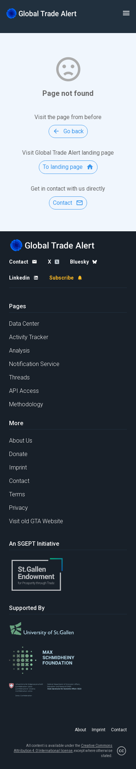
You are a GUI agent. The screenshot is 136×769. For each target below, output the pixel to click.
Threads (19, 377)
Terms (17, 494)
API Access (24, 390)
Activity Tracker (28, 337)
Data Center (24, 323)
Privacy (18, 507)
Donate (18, 454)
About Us (20, 440)
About (80, 729)
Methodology (26, 404)
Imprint (18, 467)
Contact (19, 480)
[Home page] (41, 13)
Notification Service (34, 364)
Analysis (19, 350)
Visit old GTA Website (36, 521)
